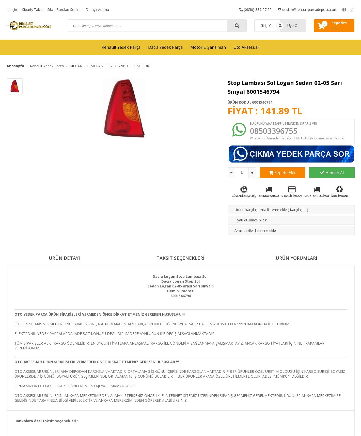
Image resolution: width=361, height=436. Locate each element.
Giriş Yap (267, 25)
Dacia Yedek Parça (165, 47)
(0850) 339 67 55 (255, 9)
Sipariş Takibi (32, 9)
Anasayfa (15, 65)
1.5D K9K (141, 65)
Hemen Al (332, 172)
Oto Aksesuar (246, 47)
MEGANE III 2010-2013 (109, 65)
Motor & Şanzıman (208, 47)
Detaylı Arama (97, 9)
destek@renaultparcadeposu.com (307, 9)
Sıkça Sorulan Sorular (64, 9)
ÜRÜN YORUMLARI (296, 258)
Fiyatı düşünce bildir (250, 220)
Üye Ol (292, 25)
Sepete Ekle (282, 172)
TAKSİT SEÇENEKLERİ (180, 258)
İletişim (12, 9)
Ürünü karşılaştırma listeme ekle (260, 209)
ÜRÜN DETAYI (64, 258)
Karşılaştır (298, 209)
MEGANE (77, 65)
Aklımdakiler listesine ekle (255, 230)
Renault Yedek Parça (121, 47)
